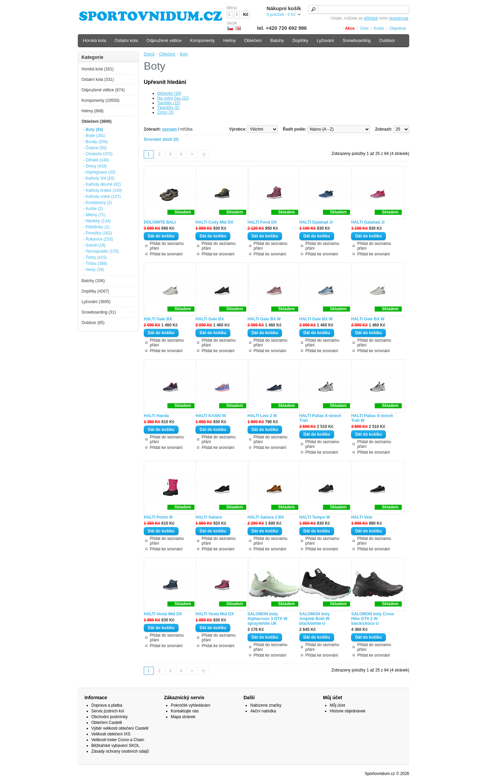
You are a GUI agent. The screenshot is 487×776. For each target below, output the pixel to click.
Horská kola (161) (98, 69)
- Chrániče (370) (98, 154)
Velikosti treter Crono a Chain (117, 739)
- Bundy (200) (95, 141)
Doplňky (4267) (95, 291)
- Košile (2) (93, 208)
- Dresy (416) (95, 166)
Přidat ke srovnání (166, 254)
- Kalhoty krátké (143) (102, 190)
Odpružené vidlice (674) (103, 90)
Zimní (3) (165, 112)
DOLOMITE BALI (160, 222)
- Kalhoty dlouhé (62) (102, 184)
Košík (379, 28)
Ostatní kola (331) (98, 79)
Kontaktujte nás (185, 711)
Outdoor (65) (93, 322)
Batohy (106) (93, 280)
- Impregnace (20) (99, 172)
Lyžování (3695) (96, 301)
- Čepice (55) (95, 147)
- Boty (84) (93, 129)
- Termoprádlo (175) (101, 251)
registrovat (398, 18)
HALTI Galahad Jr (316, 222)
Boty (184, 54)
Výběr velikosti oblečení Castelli (119, 728)
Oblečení (167, 54)
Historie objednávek (347, 711)
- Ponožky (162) (97, 233)
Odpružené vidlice (164, 40)
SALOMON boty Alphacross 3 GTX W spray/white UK (267, 619)
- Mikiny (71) (94, 214)
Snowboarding (357, 40)
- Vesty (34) (93, 269)
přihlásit (371, 18)
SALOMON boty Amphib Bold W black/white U (314, 619)
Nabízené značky (265, 705)
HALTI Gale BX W (264, 319)
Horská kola (94, 40)
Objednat (397, 28)
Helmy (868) (92, 111)
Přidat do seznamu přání (167, 246)
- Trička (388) (95, 263)
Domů (149, 54)
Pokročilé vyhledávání (190, 705)
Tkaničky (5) (168, 107)
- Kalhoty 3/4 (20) (98, 178)
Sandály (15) (168, 102)
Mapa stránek (183, 716)
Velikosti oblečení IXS (110, 734)
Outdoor (387, 40)
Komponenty (202, 40)
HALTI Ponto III (158, 517)
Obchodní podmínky (109, 716)
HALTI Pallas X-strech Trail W (372, 418)
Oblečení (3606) (97, 121)
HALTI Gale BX (158, 319)
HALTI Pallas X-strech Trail (320, 418)
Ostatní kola (126, 40)
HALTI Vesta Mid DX (163, 614)
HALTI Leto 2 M (262, 415)
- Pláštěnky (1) (96, 227)
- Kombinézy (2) (97, 202)
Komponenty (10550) (100, 100)
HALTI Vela (361, 517)
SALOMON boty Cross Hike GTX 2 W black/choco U (372, 619)
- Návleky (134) (97, 221)
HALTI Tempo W (314, 517)
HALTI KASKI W (210, 415)
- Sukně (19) (94, 245)
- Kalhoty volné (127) (102, 196)
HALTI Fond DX (262, 222)
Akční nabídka (263, 711)
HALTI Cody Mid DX (214, 222)
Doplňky (300, 40)
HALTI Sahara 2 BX (266, 517)
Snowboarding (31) (99, 312)
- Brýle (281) (94, 135)
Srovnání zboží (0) (161, 139)
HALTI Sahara (208, 517)
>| (203, 154)
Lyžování (325, 40)
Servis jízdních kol (107, 711)
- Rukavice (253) (98, 239)
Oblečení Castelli (106, 722)
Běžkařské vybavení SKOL (115, 745)
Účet (364, 28)
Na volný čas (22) (173, 98)
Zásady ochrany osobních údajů (120, 751)
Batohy (277, 40)
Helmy (229, 40)
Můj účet (337, 705)
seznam (169, 129)
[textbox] (358, 9)
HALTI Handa (156, 415)
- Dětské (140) (96, 160)
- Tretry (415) (95, 257)
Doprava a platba (106, 705)
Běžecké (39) (169, 93)
